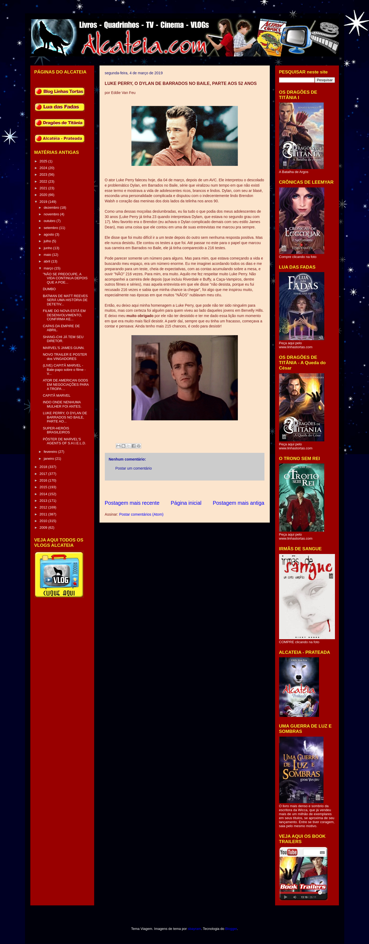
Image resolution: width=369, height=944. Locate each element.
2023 (44, 175)
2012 (44, 507)
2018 (44, 467)
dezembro (52, 208)
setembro (51, 228)
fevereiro (51, 452)
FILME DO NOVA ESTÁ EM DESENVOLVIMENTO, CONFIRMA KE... (64, 315)
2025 (44, 161)
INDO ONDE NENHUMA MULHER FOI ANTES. (62, 404)
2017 (44, 474)
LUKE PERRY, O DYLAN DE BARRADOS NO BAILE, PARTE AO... (65, 417)
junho (48, 248)
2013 (44, 501)
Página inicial (186, 503)
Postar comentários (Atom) (141, 514)
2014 (44, 494)
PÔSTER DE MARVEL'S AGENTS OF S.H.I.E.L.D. (64, 441)
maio (48, 255)
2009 (44, 528)
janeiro (49, 459)
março (49, 268)
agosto (49, 234)
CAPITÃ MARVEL (57, 395)
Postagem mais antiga (238, 503)
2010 (44, 521)
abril (47, 261)
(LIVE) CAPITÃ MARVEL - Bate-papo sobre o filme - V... (64, 369)
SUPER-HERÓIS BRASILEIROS (56, 430)
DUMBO (49, 289)
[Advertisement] (201, 490)
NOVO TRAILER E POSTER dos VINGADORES (65, 356)
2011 (44, 514)
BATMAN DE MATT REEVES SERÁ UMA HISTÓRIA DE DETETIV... (65, 300)
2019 (44, 202)
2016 (44, 480)
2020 (44, 195)
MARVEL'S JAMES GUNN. (64, 348)
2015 (44, 487)
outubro (50, 221)
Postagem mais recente (132, 503)
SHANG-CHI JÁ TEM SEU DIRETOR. (63, 339)
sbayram (194, 929)
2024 (44, 168)
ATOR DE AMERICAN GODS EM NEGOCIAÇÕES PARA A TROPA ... (66, 384)
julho (48, 241)
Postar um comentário (133, 468)
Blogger (231, 929)
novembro (52, 214)
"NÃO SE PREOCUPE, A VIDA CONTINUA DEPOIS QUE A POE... (65, 278)
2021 (44, 188)
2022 (44, 181)
